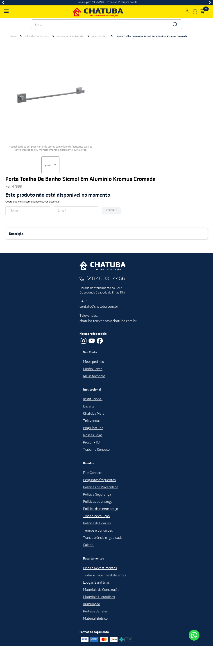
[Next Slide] (210, 2)
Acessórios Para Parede (70, 36)
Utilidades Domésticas (36, 36)
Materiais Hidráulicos (99, 597)
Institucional (92, 399)
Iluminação (91, 604)
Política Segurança (97, 494)
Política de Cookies (97, 523)
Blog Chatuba (93, 428)
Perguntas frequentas (99, 480)
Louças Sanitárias (96, 583)
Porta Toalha (99, 36)
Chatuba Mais (93, 414)
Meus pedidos (93, 362)
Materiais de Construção (101, 590)
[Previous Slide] (3, 2)
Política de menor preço (100, 509)
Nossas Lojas (92, 435)
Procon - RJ (91, 442)
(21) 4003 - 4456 (105, 279)
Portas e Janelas (95, 611)
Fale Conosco (92, 473)
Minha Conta (92, 369)
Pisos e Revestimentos (100, 568)
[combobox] (106, 24)
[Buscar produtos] (174, 24)
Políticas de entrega (98, 502)
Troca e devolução (96, 516)
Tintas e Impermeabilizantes (104, 575)
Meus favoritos (94, 376)
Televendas (91, 421)
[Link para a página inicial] (13, 36)
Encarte (89, 406)
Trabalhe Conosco (96, 450)
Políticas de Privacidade (100, 487)
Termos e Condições (98, 530)
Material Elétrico (95, 619)
